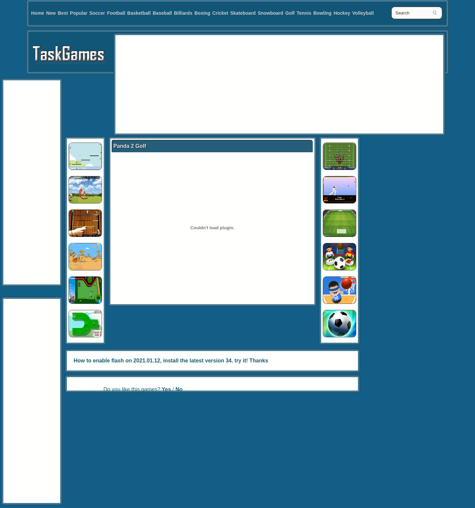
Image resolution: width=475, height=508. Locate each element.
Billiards (183, 13)
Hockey (342, 13)
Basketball (139, 13)
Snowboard (270, 13)
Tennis (304, 13)
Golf (290, 13)
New (51, 13)
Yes (166, 389)
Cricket (220, 13)
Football (116, 13)
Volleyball (363, 13)
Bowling (322, 13)
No (178, 389)
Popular (78, 13)
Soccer (97, 13)
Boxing (202, 13)
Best (63, 13)
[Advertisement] (253, 84)
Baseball (162, 13)
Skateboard (243, 13)
